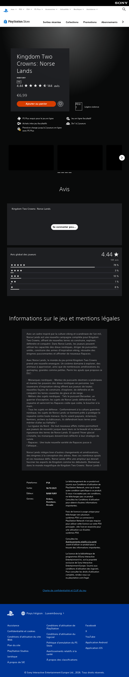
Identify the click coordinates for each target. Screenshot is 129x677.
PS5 (20, 9)
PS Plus (37, 9)
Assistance (91, 9)
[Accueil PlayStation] (6, 9)
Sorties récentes (52, 18)
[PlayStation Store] (17, 18)
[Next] (122, 154)
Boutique (77, 9)
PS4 (28, 9)
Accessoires (50, 9)
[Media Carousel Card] (31, 154)
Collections (72, 18)
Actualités (64, 9)
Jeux (12, 9)
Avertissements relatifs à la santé (81, 538)
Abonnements (109, 18)
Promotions (90, 18)
